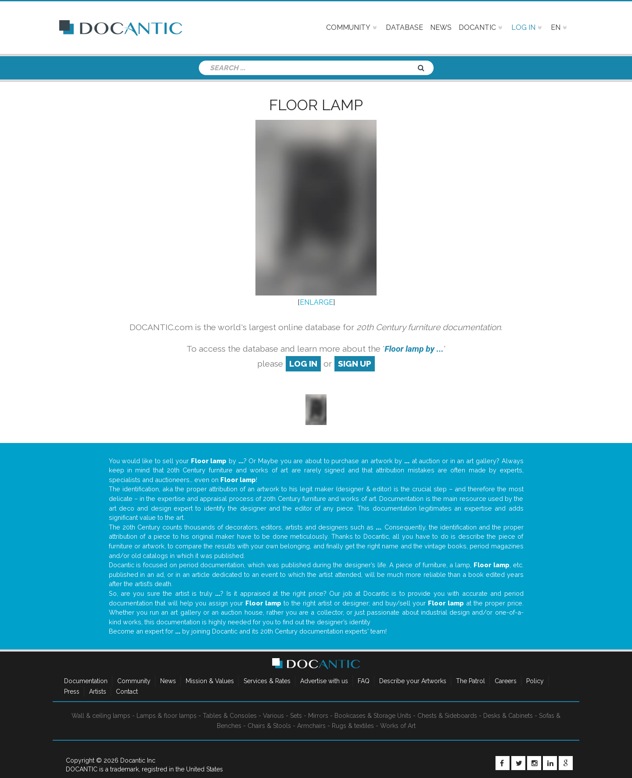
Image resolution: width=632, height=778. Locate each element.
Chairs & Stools (269, 725)
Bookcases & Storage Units (372, 715)
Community (134, 680)
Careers (506, 680)
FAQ (364, 680)
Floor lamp (316, 105)
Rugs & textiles (353, 725)
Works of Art (398, 725)
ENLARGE (316, 302)
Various (273, 715)
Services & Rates (267, 680)
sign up (354, 363)
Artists (97, 691)
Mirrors (318, 715)
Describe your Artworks (412, 680)
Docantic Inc (137, 760)
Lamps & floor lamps (166, 715)
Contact (127, 691)
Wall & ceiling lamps (101, 715)
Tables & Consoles (230, 715)
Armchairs (311, 725)
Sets (296, 715)
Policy (535, 680)
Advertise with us (324, 680)
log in (303, 363)
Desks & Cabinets (508, 715)
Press (71, 691)
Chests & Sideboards (447, 715)
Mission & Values (210, 680)
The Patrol (470, 680)
